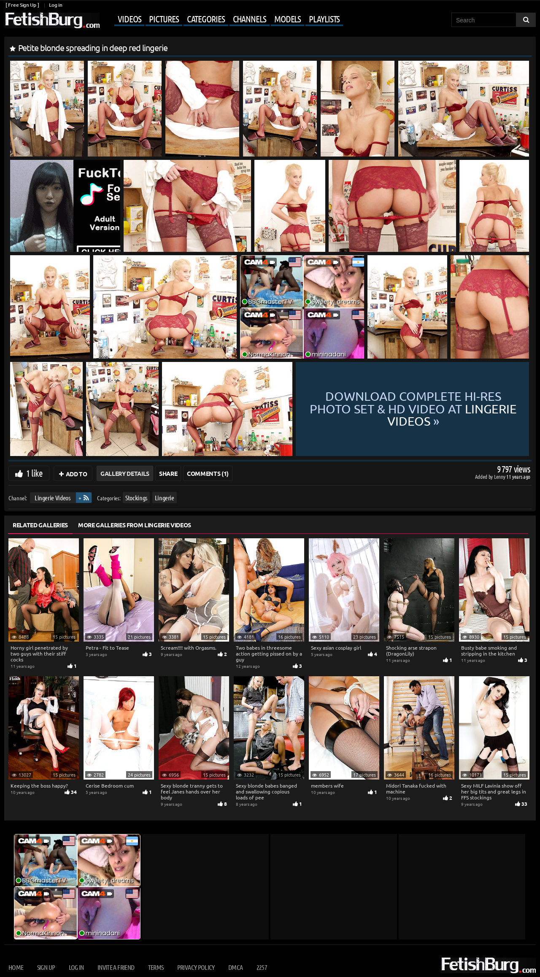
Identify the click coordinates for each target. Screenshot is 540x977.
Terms (156, 967)
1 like (34, 472)
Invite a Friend (115, 967)
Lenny (500, 476)
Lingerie (164, 498)
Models (287, 18)
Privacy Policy (196, 967)
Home (15, 967)
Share (168, 473)
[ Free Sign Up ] (22, 4)
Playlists (324, 18)
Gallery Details (124, 473)
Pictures (163, 18)
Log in (55, 4)
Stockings (136, 498)
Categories (206, 18)
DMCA (235, 967)
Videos (129, 18)
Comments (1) (208, 473)
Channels (249, 18)
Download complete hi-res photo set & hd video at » (412, 408)
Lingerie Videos (52, 498)
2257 (261, 967)
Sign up (46, 967)
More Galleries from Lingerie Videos (134, 525)
